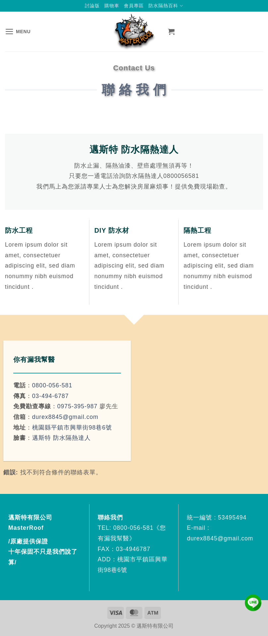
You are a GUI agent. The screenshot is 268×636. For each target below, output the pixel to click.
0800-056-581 (52, 385)
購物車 (111, 5)
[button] (17, 31)
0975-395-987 (77, 406)
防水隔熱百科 (165, 6)
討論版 (92, 5)
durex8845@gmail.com (65, 417)
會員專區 (134, 5)
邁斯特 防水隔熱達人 (61, 438)
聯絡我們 (111, 517)
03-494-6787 (50, 396)
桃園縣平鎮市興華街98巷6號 (72, 427)
